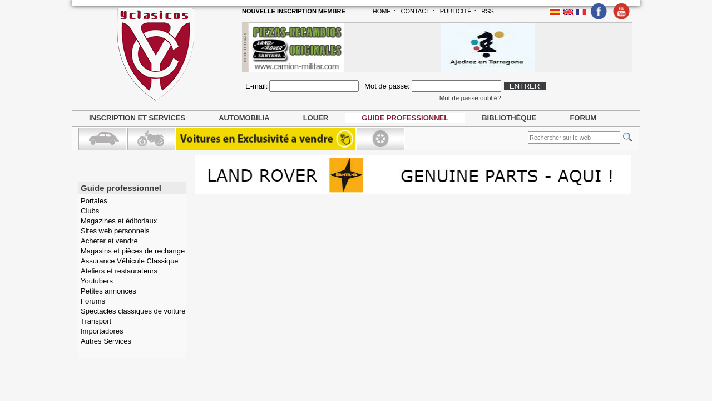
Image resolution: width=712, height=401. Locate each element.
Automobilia (244, 118)
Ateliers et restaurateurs (119, 271)
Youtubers (97, 281)
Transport (96, 321)
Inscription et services (137, 118)
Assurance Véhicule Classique (130, 261)
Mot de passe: (387, 86)
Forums (93, 301)
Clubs (90, 211)
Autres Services (106, 341)
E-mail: (256, 86)
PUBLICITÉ (456, 11)
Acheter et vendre (109, 241)
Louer (316, 118)
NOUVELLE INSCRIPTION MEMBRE (293, 11)
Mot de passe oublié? (470, 97)
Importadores (102, 331)
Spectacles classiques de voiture (133, 311)
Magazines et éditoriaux (119, 221)
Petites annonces (108, 291)
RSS (487, 11)
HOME (382, 11)
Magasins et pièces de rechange (133, 251)
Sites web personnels (115, 231)
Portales (94, 201)
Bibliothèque (509, 118)
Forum (583, 118)
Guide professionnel (405, 118)
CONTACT (414, 11)
